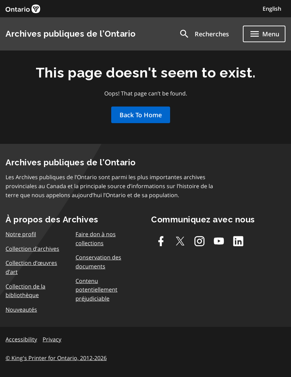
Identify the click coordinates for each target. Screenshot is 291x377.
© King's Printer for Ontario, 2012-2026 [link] (56, 358)
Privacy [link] (52, 339)
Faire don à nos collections (96, 238)
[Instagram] (199, 241)
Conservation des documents (98, 262)
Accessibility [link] (21, 339)
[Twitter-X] (180, 241)
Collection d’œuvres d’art (31, 267)
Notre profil (21, 234)
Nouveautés (21, 309)
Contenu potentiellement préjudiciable (96, 289)
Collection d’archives (32, 248)
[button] (203, 33)
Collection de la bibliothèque (25, 291)
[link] (23, 8)
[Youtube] (219, 241)
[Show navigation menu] (264, 34)
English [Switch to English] (272, 8)
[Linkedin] (238, 241)
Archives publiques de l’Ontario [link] (71, 34)
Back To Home (141, 115)
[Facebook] (160, 241)
